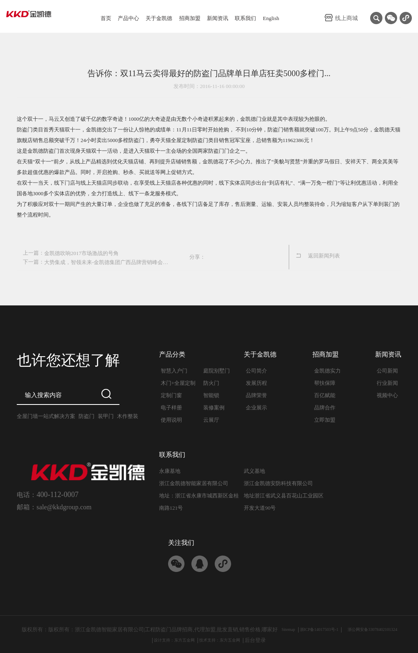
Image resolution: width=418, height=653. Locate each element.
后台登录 (267, 639)
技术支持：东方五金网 (225, 639)
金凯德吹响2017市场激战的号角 (81, 253)
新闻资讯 (217, 18)
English (271, 18)
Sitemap (275, 629)
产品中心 (128, 18)
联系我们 (245, 18)
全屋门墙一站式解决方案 (46, 415)
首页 (106, 18)
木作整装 (127, 415)
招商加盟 (189, 18)
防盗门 (86, 415)
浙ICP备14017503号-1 (314, 629)
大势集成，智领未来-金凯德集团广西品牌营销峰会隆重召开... (107, 261)
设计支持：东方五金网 (168, 639)
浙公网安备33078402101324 (380, 629)
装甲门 (106, 415)
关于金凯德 (159, 18)
